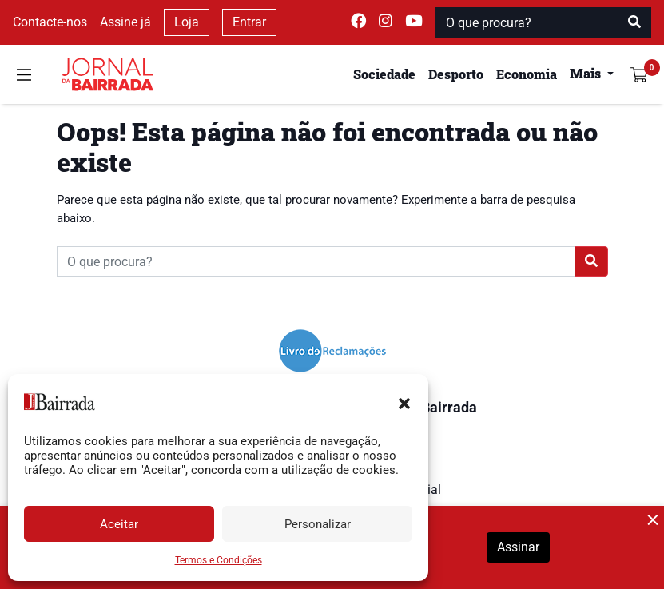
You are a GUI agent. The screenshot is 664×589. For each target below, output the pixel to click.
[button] (404, 402)
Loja (186, 22)
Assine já (125, 22)
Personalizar (317, 524)
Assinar (518, 547)
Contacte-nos (50, 22)
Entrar (249, 22)
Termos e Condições (218, 560)
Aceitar (119, 524)
